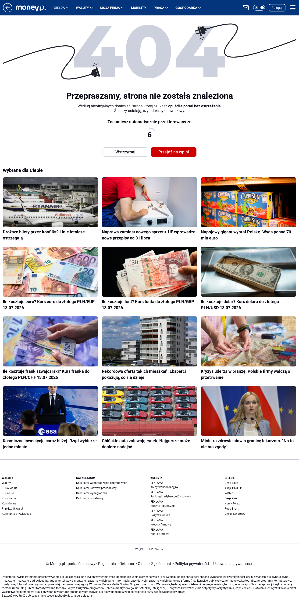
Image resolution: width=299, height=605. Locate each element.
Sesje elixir (231, 498)
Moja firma (110, 8)
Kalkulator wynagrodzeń (91, 493)
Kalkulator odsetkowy (89, 498)
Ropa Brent (231, 508)
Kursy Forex (232, 503)
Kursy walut (9, 488)
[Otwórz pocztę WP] (245, 7)
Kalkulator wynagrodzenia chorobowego (101, 483)
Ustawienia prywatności (232, 564)
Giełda (59, 8)
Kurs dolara (9, 503)
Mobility (138, 8)
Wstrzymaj (125, 151)
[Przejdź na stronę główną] (7, 11)
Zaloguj (277, 8)
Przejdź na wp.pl (173, 151)
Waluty (82, 8)
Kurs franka (9, 498)
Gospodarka (186, 8)
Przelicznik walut (12, 508)
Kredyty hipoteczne (162, 505)
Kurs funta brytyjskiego (16, 513)
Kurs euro (8, 493)
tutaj (90, 595)
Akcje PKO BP (233, 488)
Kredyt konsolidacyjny (164, 487)
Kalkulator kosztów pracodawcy (96, 488)
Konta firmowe (159, 534)
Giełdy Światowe (235, 513)
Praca (159, 8)
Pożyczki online (160, 515)
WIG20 (229, 493)
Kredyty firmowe (160, 524)
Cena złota (231, 483)
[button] (259, 8)
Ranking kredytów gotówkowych (170, 496)
